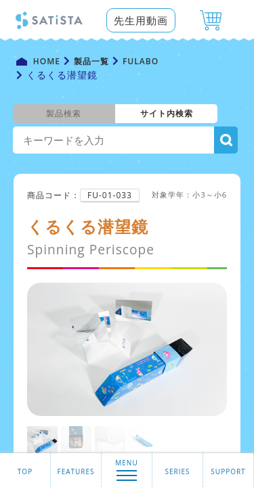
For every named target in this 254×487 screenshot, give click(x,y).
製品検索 (63, 113)
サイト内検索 (166, 113)
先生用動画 (141, 20)
